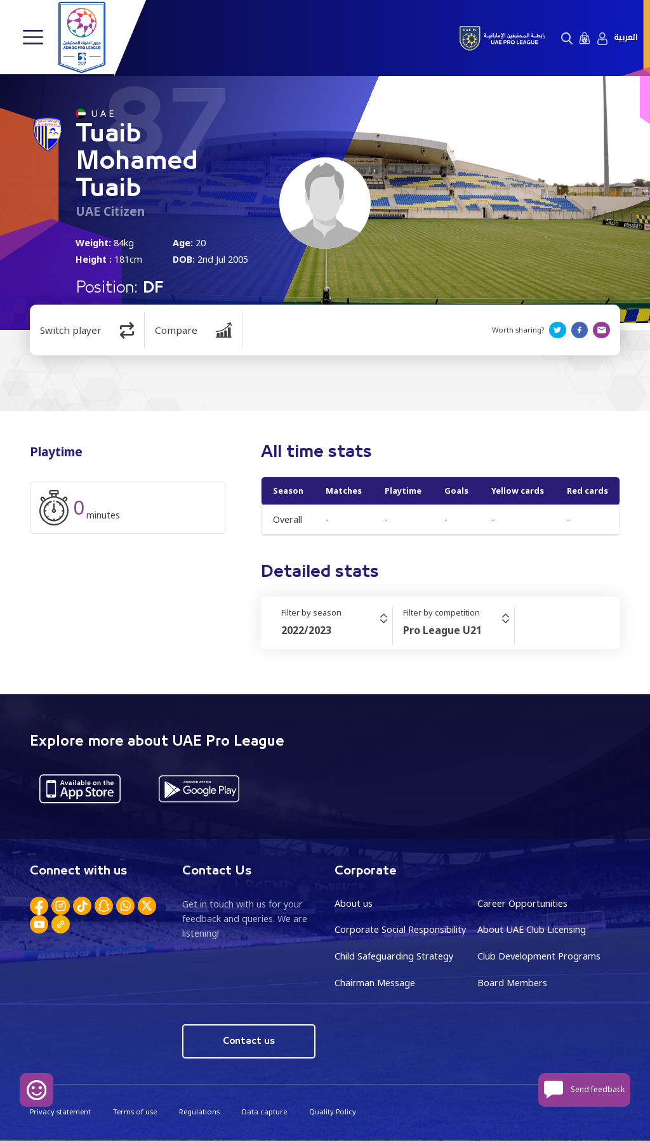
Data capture (264, 1111)
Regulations (199, 1111)
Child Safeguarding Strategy (394, 956)
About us (354, 903)
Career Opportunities (522, 903)
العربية (625, 37)
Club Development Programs (538, 956)
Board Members (512, 982)
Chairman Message (375, 982)
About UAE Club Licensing (531, 929)
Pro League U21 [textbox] (442, 630)
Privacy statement (60, 1111)
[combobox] (336, 630)
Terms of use (135, 1111)
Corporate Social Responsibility (400, 929)
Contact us (249, 1040)
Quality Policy (332, 1111)
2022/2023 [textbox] (306, 630)
